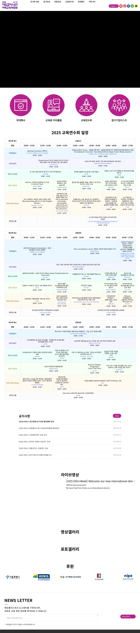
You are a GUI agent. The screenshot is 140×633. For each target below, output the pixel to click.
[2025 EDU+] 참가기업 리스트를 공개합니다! (35, 455)
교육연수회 (69, 5)
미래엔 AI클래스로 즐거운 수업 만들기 (86, 172)
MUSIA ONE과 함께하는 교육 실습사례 (62, 183)
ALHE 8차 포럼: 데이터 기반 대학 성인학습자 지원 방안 (103, 161)
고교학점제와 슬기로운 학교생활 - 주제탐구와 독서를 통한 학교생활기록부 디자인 (45, 341)
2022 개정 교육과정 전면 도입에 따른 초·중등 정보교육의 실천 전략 (78, 264)
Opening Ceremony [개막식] (37, 151)
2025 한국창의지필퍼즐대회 (53, 366)
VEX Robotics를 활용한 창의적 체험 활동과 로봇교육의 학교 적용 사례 (86, 299)
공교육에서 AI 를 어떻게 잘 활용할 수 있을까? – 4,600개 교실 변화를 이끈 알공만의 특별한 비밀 (111, 201)
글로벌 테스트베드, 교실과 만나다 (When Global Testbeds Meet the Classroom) (45, 274)
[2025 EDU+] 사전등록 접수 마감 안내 (33, 435)
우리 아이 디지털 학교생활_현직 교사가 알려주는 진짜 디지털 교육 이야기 (119, 366)
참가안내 (46, 5)
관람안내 (57, 5)
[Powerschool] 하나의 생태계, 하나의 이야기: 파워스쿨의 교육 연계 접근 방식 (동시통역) (53, 161)
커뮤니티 (92, 5)
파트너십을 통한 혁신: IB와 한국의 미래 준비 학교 (62, 298)
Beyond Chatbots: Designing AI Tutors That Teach (94, 366)
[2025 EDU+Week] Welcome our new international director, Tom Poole (101, 481)
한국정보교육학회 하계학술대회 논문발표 (45, 310)
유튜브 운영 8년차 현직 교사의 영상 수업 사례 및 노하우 (111, 183)
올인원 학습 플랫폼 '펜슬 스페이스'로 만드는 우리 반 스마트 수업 (86, 183)
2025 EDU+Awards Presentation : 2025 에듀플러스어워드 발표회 (37, 249)
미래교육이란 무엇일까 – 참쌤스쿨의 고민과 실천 (111, 299)
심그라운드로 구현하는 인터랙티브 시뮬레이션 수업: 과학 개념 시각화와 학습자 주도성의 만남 (127, 201)
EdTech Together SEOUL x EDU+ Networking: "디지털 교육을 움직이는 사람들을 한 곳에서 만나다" (127, 246)
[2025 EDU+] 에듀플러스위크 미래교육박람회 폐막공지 (39, 428)
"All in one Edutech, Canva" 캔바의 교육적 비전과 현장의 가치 (94, 249)
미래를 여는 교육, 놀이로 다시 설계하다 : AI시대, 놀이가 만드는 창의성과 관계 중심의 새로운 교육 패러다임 (86, 201)
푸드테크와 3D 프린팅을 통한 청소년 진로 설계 (127, 285)
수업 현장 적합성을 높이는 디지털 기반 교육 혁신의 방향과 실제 (94, 341)
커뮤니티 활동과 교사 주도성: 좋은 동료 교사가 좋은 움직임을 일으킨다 (62, 353)
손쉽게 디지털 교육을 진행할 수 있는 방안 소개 (111, 353)
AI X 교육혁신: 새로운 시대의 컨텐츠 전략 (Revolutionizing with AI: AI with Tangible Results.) (37, 201)
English (113, 6)
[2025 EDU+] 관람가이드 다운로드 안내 (33, 448)
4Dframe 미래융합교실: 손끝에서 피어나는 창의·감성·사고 (127, 299)
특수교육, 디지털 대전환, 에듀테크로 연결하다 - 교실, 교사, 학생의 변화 (78, 331)
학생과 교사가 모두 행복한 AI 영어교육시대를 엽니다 (119, 172)
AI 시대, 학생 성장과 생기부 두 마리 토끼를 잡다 (45, 172)
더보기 (117, 416)
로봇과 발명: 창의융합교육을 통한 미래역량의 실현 (61, 285)
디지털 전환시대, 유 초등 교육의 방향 (111, 274)
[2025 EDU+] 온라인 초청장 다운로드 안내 (34, 441)
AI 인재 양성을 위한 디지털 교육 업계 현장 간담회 (102, 218)
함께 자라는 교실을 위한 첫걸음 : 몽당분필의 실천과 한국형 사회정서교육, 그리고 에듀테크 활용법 (37, 381)
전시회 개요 (34, 5)
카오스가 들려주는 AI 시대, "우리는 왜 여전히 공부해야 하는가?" (86, 353)
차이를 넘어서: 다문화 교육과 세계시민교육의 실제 (37, 353)
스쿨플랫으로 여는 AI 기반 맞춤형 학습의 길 (86, 274)
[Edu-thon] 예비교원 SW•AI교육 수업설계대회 (78, 393)
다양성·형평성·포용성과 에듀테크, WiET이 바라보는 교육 (102, 381)
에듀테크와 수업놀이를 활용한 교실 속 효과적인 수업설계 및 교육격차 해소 (62, 381)
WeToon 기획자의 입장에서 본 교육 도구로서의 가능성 (37, 183)
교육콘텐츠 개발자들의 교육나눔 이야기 (37, 299)
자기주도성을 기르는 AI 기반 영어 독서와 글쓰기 (111, 285)
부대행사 (81, 5)
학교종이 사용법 (86, 285)
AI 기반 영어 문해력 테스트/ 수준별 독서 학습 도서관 (127, 183)
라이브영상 (70, 475)
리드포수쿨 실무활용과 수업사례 (127, 274)
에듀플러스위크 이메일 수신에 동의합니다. (20, 624)
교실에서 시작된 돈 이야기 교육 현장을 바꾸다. (37, 285)
